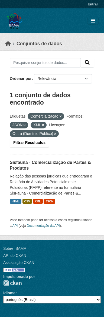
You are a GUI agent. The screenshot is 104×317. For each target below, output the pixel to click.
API (15, 226)
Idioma (9, 293)
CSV (27, 201)
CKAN (12, 283)
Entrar (93, 4)
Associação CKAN (18, 262)
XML (38, 201)
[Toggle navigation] (93, 21)
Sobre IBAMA (14, 248)
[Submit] (87, 62)
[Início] (8, 43)
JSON (49, 201)
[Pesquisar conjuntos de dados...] (45, 62)
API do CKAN (14, 255)
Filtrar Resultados (29, 142)
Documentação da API (43, 226)
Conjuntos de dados (39, 43)
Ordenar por (21, 78)
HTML (16, 201)
